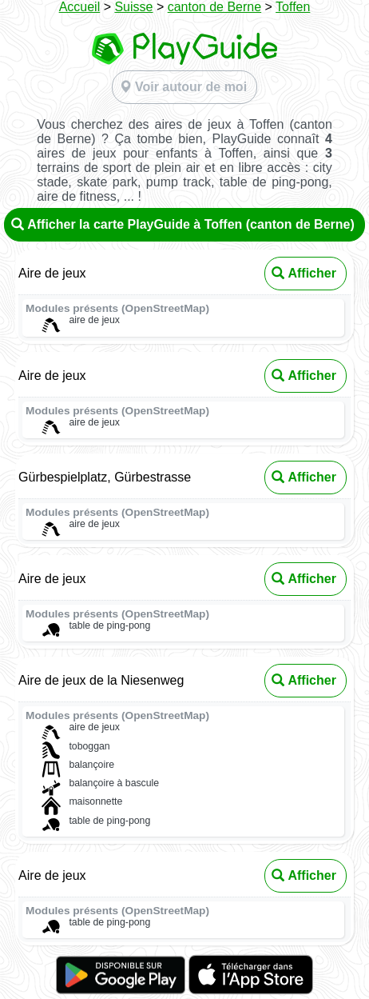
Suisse (133, 7)
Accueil (80, 7)
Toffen (293, 7)
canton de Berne (214, 7)
